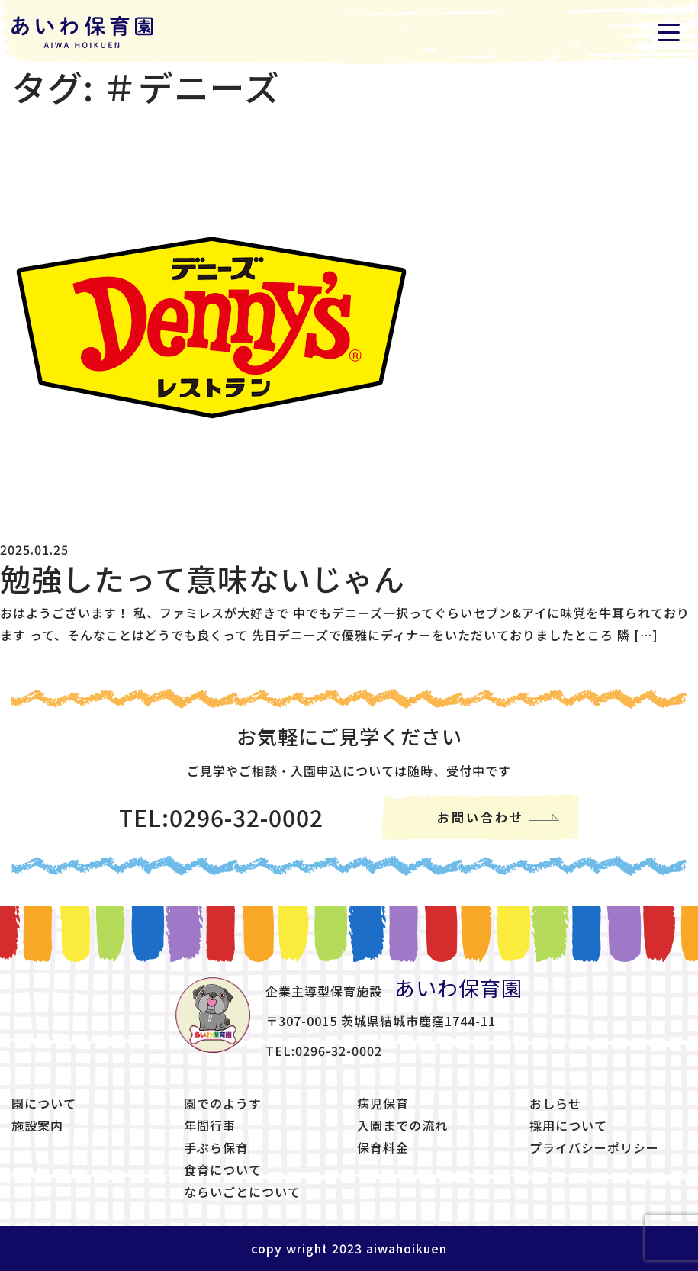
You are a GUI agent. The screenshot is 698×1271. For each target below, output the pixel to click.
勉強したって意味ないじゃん (202, 578)
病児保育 (383, 1103)
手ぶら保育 (216, 1147)
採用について (568, 1125)
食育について (223, 1169)
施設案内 (37, 1125)
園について (43, 1103)
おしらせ (555, 1103)
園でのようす (223, 1103)
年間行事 (210, 1125)
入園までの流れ (402, 1125)
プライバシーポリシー (594, 1147)
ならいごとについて (242, 1192)
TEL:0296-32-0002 (221, 817)
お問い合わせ (480, 817)
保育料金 (383, 1147)
